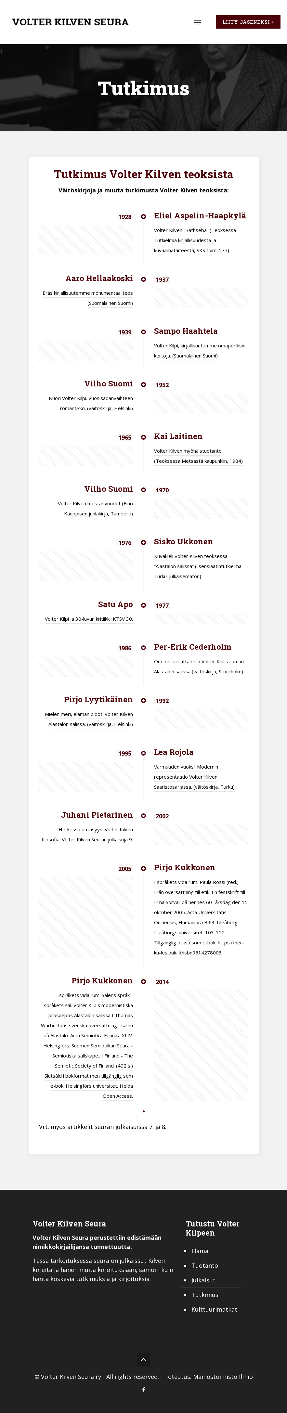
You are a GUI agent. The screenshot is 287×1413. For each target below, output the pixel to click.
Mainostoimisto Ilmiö (223, 1377)
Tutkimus (204, 1295)
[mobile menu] (197, 22)
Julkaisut (203, 1280)
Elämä (199, 1251)
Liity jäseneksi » (248, 22)
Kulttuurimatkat (214, 1309)
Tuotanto (204, 1265)
